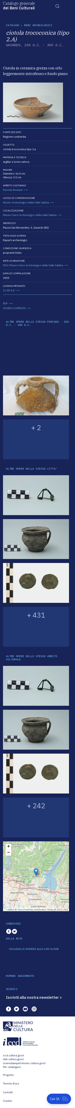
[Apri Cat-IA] (59, 1099)
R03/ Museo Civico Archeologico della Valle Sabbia (33, 265)
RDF (5, 303)
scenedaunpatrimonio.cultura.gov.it (24, 1063)
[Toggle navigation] (57, 6)
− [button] (8, 853)
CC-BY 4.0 (9, 290)
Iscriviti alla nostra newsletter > (34, 997)
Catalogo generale (19, 5)
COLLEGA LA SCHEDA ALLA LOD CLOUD (34, 949)
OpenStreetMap (25, 909)
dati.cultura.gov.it (13, 1059)
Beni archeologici (38, 25)
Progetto (8, 1075)
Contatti (8, 1092)
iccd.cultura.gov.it (13, 1055)
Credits (7, 1101)
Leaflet (10, 909)
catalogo (12, 25)
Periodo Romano (13, 190)
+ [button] (8, 847)
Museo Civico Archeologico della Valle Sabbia (30, 215)
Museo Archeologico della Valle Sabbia (26, 202)
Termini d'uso (11, 1083)
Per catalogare (12, 1067)
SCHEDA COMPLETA (14, 308)
